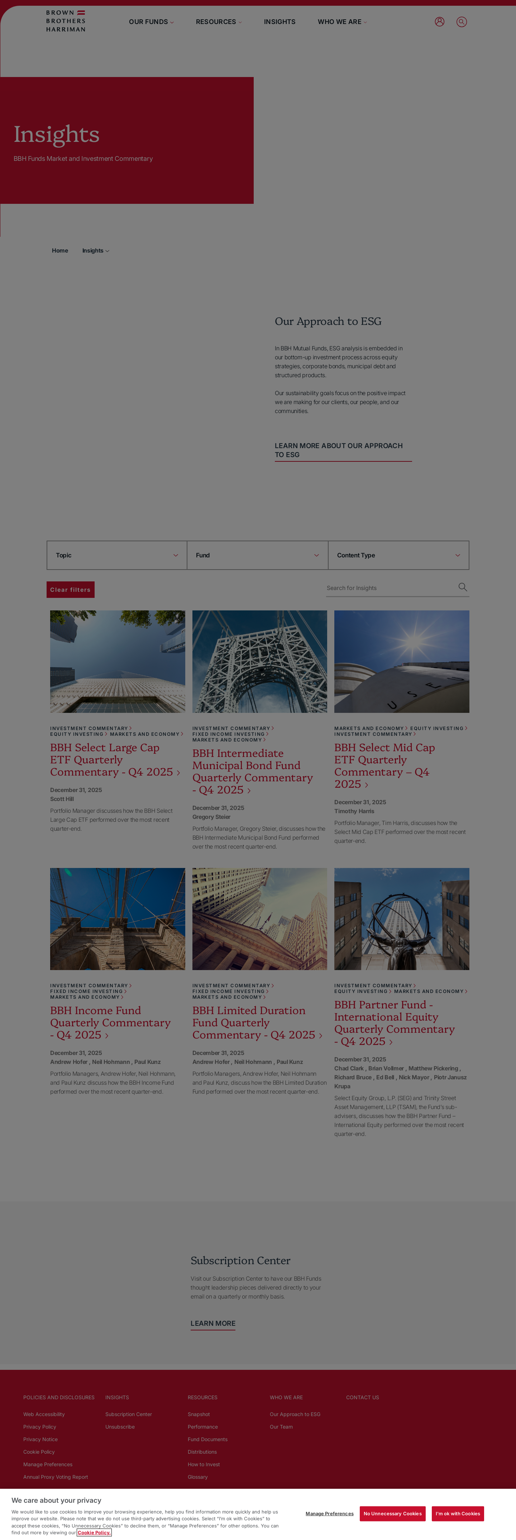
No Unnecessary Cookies (393, 1513)
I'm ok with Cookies (458, 1513)
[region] (258, 1514)
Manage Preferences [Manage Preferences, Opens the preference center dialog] (329, 1513)
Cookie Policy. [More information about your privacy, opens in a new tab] (94, 1532)
